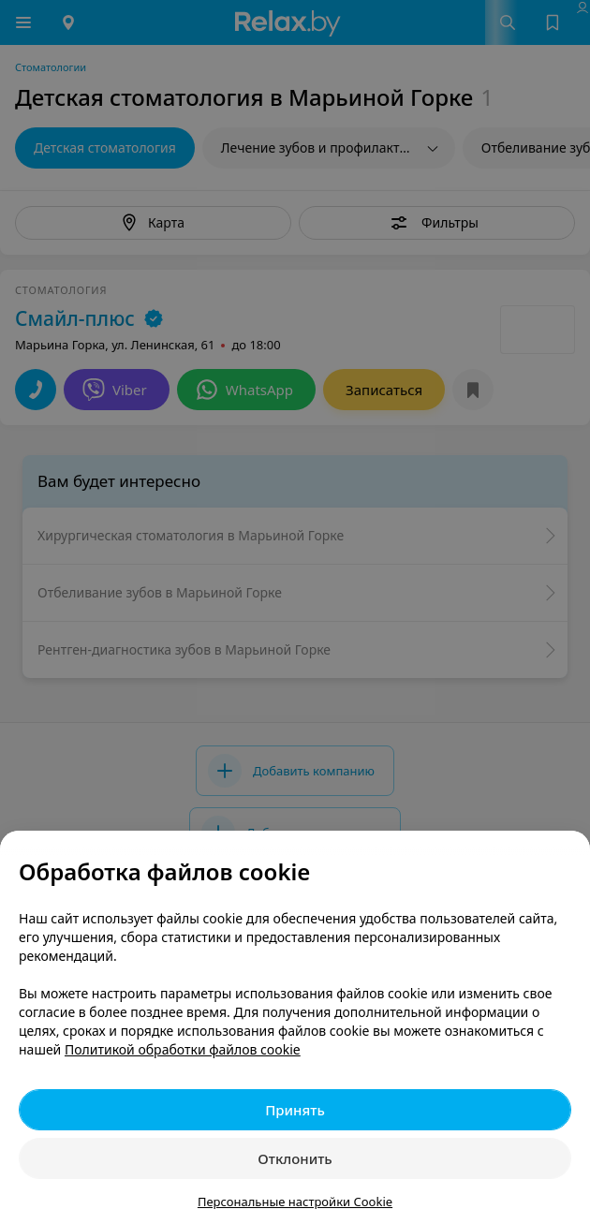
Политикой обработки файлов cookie (183, 1049)
